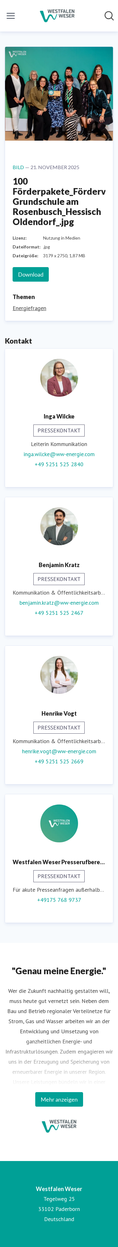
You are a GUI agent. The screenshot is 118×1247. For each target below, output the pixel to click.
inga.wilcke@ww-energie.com (59, 454)
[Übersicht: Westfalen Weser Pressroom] (57, 16)
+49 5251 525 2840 (59, 464)
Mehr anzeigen (59, 1099)
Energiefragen (29, 308)
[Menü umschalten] (11, 15)
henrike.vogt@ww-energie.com (59, 751)
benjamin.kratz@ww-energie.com (59, 602)
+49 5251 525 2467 (59, 612)
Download (30, 274)
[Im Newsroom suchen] (109, 16)
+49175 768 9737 (59, 899)
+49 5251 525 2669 (59, 761)
